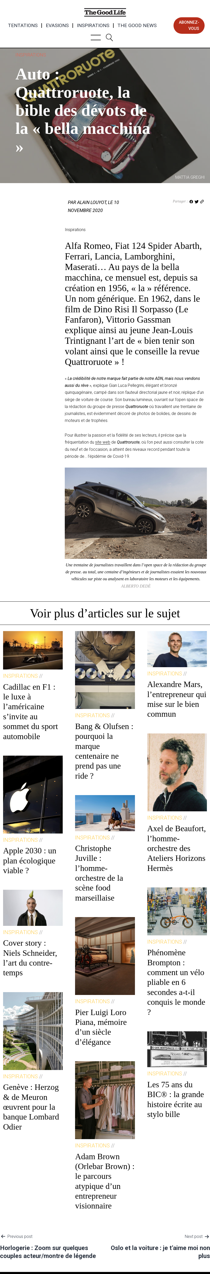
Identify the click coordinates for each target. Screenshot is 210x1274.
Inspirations (93, 25)
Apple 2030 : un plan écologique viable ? (29, 860)
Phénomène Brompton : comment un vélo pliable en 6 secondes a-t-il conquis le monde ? (176, 982)
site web (102, 442)
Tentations (23, 25)
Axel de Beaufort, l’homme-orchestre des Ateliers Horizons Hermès (176, 848)
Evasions (57, 25)
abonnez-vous (189, 25)
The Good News (137, 25)
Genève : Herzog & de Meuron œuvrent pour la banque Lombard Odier (31, 1106)
